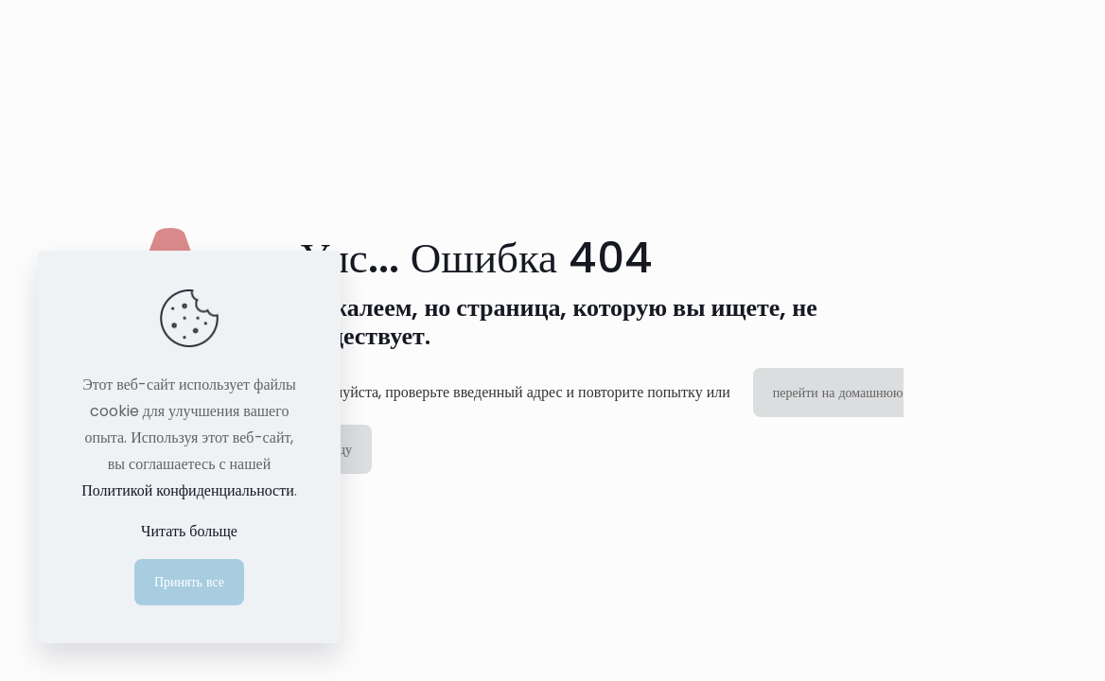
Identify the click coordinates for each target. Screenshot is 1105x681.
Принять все (189, 581)
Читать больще (189, 531)
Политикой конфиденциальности (187, 490)
